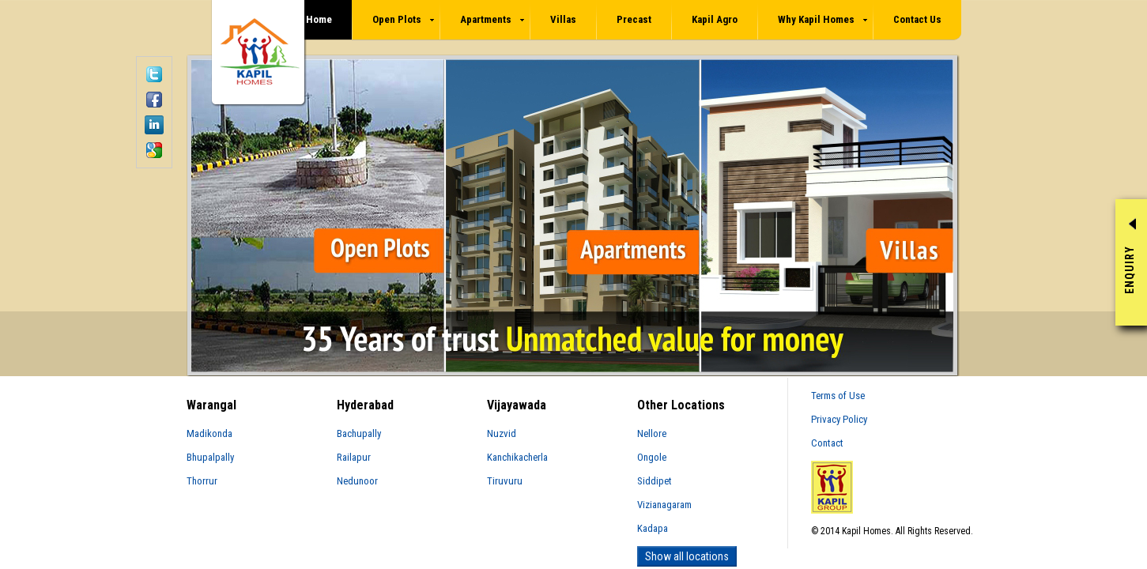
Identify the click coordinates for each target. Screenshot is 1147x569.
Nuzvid (501, 433)
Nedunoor (357, 481)
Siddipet (654, 481)
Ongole (651, 457)
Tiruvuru (505, 481)
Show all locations (687, 556)
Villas (563, 19)
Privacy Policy (839, 419)
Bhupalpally (210, 457)
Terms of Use (838, 395)
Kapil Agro (715, 19)
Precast (634, 19)
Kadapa (652, 528)
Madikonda (209, 433)
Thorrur (202, 481)
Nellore (651, 433)
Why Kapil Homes (822, 19)
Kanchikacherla (517, 457)
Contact (827, 443)
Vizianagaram (664, 505)
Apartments (492, 19)
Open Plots (403, 19)
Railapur (354, 457)
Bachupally (359, 433)
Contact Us (917, 19)
